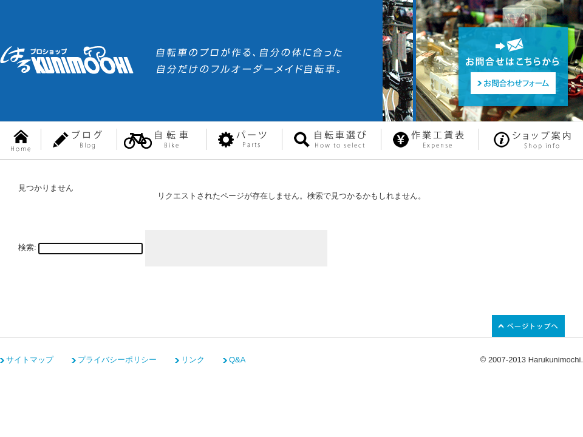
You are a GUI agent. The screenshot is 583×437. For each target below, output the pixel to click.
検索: (27, 247)
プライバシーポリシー (117, 359)
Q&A (237, 359)
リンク (193, 359)
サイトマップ (29, 359)
